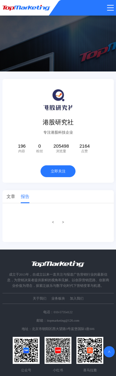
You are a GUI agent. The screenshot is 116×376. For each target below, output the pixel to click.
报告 (25, 197)
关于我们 (39, 298)
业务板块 (58, 298)
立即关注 (58, 172)
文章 (10, 197)
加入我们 (77, 298)
